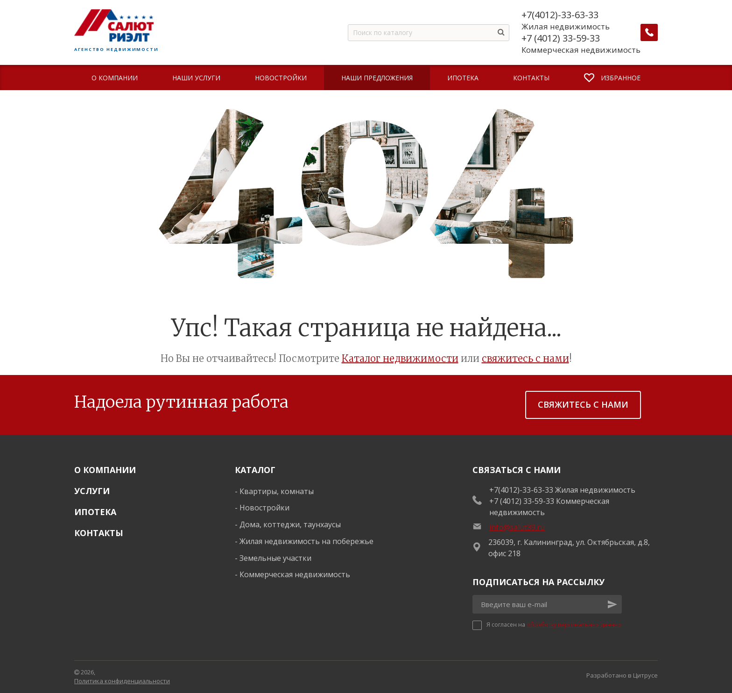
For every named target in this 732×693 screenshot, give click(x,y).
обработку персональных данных (574, 625)
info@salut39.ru (517, 527)
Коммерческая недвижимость (294, 574)
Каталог (255, 469)
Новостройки (264, 507)
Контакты (98, 532)
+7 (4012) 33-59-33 (561, 38)
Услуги (92, 490)
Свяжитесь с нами (583, 404)
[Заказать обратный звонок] (649, 32)
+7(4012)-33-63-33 (560, 15)
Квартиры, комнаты (276, 491)
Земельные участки (275, 558)
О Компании (105, 469)
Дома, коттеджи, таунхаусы (290, 524)
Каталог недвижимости (400, 358)
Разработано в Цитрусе (622, 675)
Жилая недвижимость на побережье (306, 541)
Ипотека (95, 511)
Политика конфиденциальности (122, 681)
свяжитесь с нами (525, 358)
